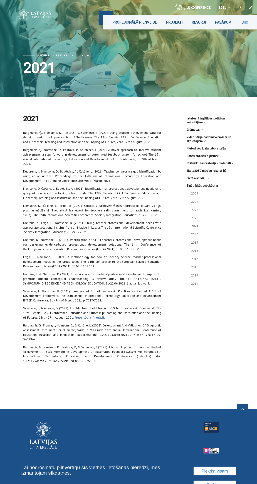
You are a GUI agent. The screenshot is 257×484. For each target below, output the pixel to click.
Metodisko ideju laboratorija (207, 148)
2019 (194, 242)
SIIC (244, 22)
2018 (194, 251)
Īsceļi (224, 7)
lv (250, 7)
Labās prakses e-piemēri (203, 156)
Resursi (199, 22)
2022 (194, 218)
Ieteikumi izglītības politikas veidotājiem (206, 120)
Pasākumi (224, 22)
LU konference (193, 7)
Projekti (174, 22)
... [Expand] (77, 55)
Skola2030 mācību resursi (206, 171)
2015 (194, 275)
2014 (194, 283)
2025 (194, 193)
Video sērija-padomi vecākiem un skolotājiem (209, 139)
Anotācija (99, 317)
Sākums (43, 55)
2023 (194, 210)
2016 (194, 267)
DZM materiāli (198, 178)
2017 (194, 259)
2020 (194, 234)
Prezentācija (83, 317)
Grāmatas (194, 130)
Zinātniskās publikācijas (204, 185)
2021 (89, 55)
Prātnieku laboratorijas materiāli (210, 163)
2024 (194, 201)
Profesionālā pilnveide (134, 22)
